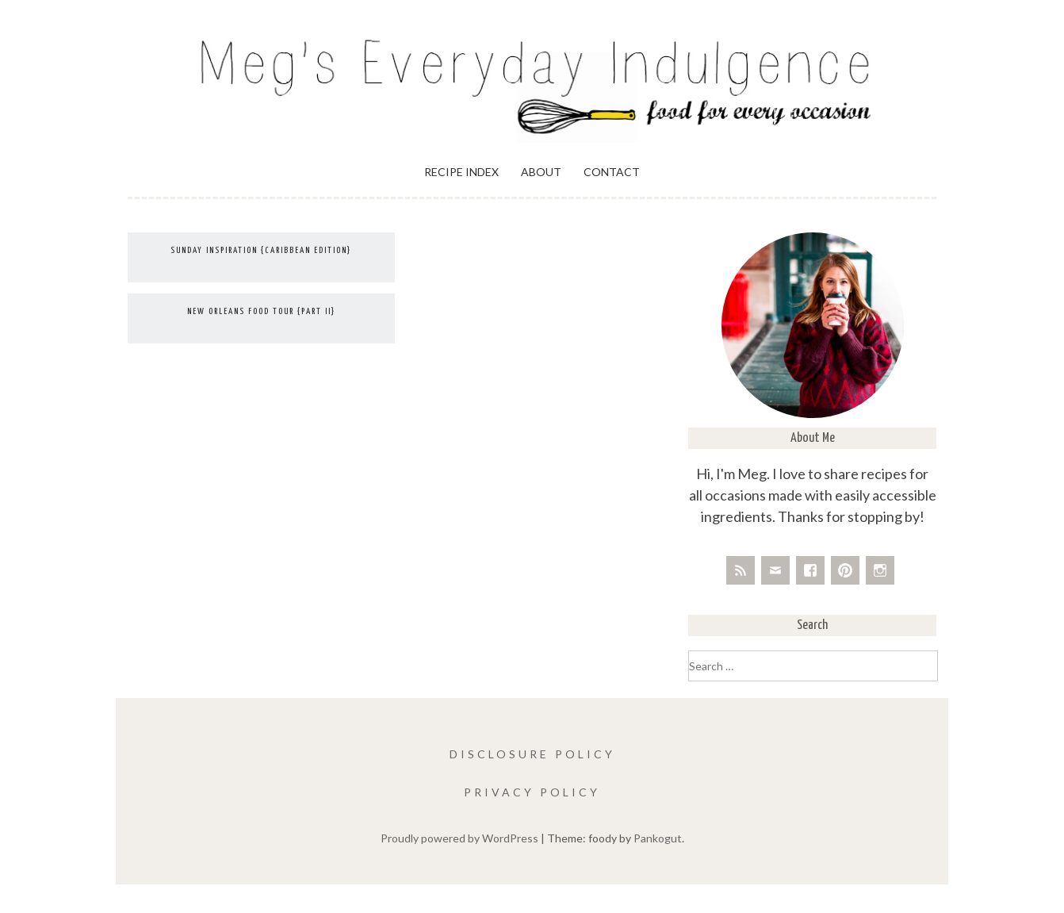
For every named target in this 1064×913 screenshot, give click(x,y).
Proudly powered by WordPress (459, 838)
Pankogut (657, 838)
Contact (612, 171)
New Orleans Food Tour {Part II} (261, 311)
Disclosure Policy (532, 754)
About (541, 171)
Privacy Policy (532, 792)
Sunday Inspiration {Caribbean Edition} (260, 250)
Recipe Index (461, 171)
